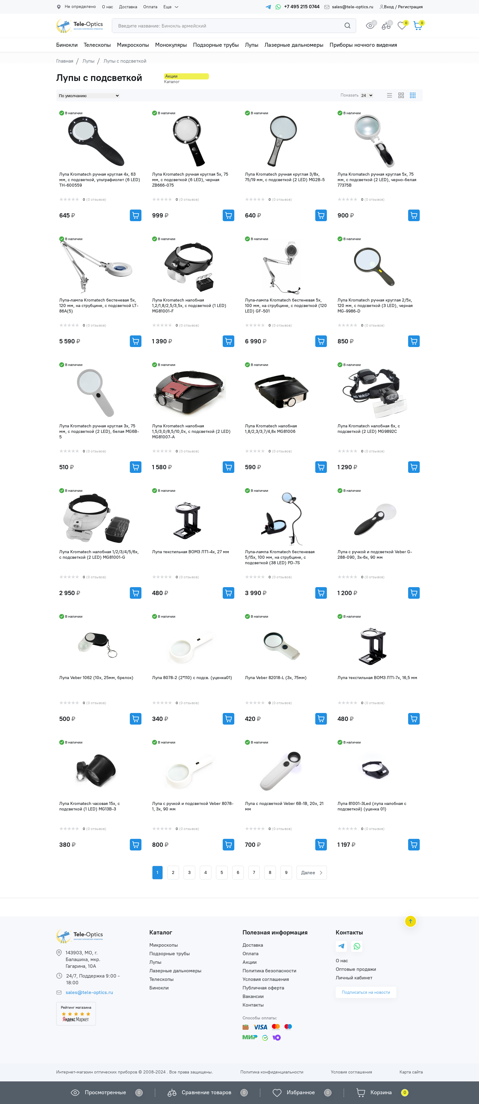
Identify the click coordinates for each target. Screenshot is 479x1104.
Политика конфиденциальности (271, 1072)
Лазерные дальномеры (294, 45)
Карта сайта (411, 1072)
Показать (350, 95)
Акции (250, 962)
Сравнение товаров (206, 1092)
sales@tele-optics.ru (352, 7)
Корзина (381, 1092)
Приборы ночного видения (363, 45)
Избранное (301, 1092)
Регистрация (410, 6)
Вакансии (253, 996)
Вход (386, 6)
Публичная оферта (263, 988)
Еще (163, 7)
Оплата (147, 7)
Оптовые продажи (356, 969)
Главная (64, 61)
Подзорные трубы (216, 45)
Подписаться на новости (366, 992)
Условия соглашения (266, 979)
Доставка (127, 7)
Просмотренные (105, 1092)
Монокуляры (171, 45)
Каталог (160, 932)
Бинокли (67, 45)
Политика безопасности (269, 971)
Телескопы (97, 45)
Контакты (253, 1005)
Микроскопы (133, 45)
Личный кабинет (354, 978)
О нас (107, 7)
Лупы (251, 45)
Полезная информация (275, 932)
